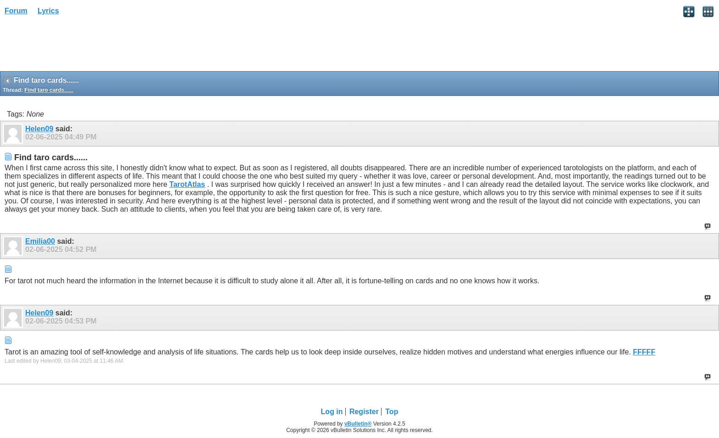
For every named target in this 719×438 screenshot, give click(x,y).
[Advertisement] (73, 46)
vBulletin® (358, 424)
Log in (332, 412)
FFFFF (644, 352)
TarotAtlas (187, 184)
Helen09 (39, 129)
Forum (16, 11)
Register (364, 412)
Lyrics (48, 11)
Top (391, 412)
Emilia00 (40, 241)
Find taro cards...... (48, 90)
